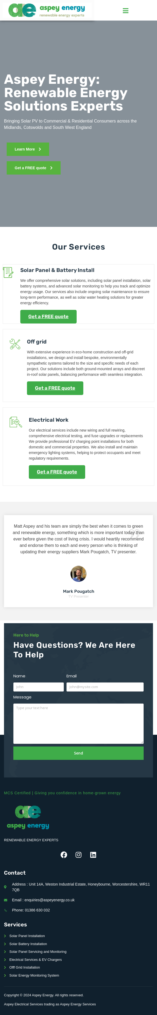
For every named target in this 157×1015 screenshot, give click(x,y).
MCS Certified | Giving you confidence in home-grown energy (62, 793)
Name (19, 676)
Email (71, 676)
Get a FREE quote (48, 316)
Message (22, 697)
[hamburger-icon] (126, 10)
